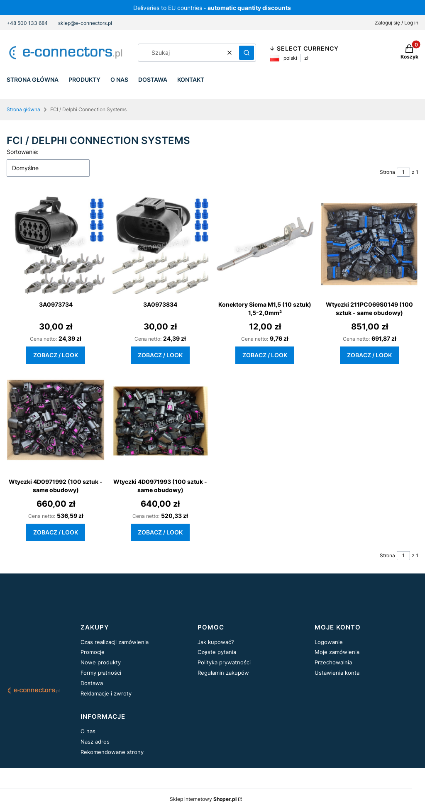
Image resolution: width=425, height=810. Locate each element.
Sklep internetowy (203, 799)
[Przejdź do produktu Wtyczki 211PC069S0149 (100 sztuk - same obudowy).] (369, 245)
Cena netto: (43, 339)
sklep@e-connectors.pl (85, 23)
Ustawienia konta (337, 672)
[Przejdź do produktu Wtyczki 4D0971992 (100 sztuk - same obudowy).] (56, 422)
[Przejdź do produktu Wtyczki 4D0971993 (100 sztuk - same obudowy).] (160, 422)
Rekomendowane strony (112, 752)
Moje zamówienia (337, 652)
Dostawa (92, 683)
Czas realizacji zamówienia (115, 642)
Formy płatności (101, 672)
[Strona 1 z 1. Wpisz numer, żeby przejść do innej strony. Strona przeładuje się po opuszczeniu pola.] (403, 172)
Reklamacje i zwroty (106, 693)
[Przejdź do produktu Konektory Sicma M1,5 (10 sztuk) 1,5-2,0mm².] (265, 245)
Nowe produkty (101, 662)
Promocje (93, 652)
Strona (387, 172)
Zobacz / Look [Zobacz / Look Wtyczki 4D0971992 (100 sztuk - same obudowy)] (55, 532)
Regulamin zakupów (223, 672)
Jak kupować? (216, 642)
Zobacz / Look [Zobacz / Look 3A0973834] (160, 355)
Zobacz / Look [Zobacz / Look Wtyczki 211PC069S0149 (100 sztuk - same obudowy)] (369, 355)
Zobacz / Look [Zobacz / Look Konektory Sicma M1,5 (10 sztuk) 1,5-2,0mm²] (264, 355)
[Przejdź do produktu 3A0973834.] (160, 245)
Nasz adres (95, 741)
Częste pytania (217, 652)
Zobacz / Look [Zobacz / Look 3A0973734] (55, 355)
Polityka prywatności (224, 662)
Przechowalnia (333, 662)
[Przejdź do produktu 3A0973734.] (56, 245)
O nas (88, 731)
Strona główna (23, 109)
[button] (246, 53)
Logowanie (329, 642)
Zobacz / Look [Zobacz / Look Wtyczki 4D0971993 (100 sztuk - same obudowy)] (160, 532)
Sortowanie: (23, 151)
